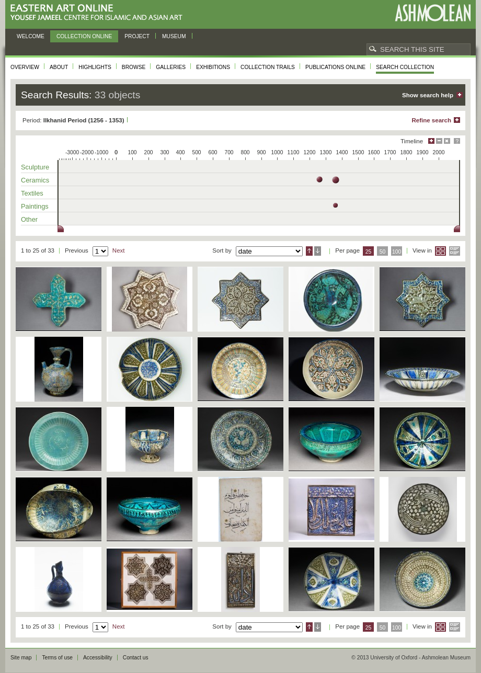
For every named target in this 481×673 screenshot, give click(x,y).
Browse (134, 67)
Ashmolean (433, 12)
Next (118, 250)
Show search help (427, 95)
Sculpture (35, 167)
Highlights (94, 67)
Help (457, 141)
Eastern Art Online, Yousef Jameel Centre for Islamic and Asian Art (99, 12)
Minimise (439, 141)
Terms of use (57, 657)
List (454, 251)
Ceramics (35, 180)
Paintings (35, 206)
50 (383, 252)
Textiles (32, 193)
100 (396, 252)
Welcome (30, 36)
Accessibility (97, 657)
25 (368, 252)
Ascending (309, 251)
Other (29, 219)
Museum (174, 36)
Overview (24, 67)
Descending (317, 251)
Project (137, 36)
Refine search (431, 120)
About (59, 67)
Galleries (171, 67)
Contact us (135, 657)
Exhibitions (213, 67)
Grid (440, 251)
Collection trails (268, 67)
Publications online (335, 67)
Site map (20, 657)
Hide (447, 141)
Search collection (405, 67)
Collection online (84, 36)
